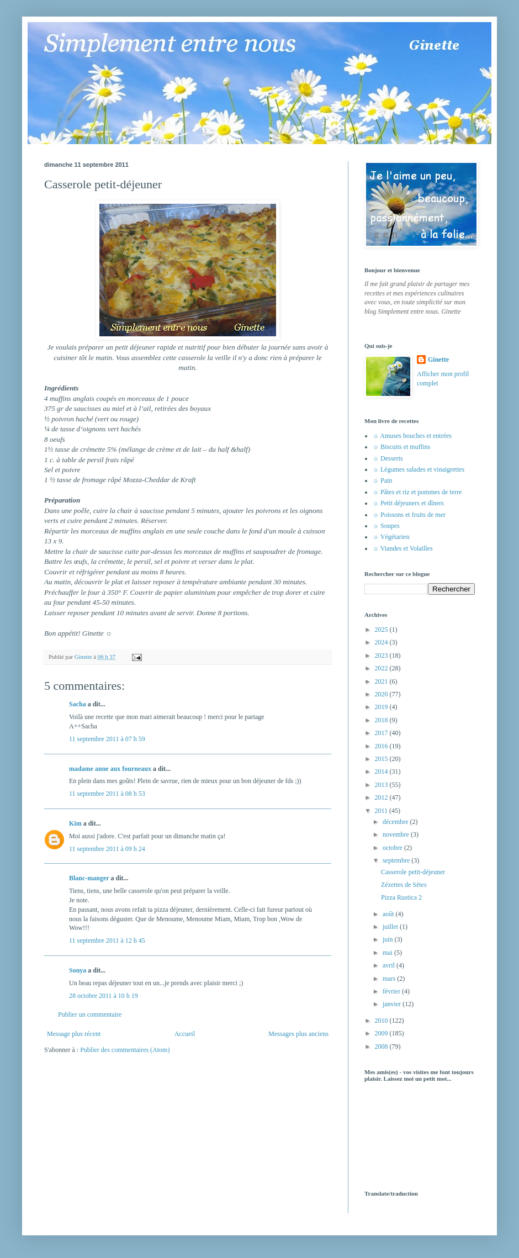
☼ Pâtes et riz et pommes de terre (417, 492)
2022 (382, 668)
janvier (393, 1004)
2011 (382, 811)
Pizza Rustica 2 (401, 897)
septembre (397, 860)
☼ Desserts (388, 458)
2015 (382, 759)
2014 (382, 771)
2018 (382, 720)
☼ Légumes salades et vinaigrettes (418, 469)
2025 (382, 629)
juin (389, 939)
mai (388, 952)
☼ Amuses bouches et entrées (412, 436)
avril (389, 965)
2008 (382, 1046)
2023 (382, 655)
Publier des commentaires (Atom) (125, 1050)
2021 (382, 681)
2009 (382, 1033)
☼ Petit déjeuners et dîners (408, 503)
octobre (393, 848)
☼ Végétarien (391, 537)
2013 (382, 785)
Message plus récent (73, 1034)
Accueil (184, 1034)
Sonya (77, 970)
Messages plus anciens (298, 1034)
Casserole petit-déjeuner (413, 872)
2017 (382, 733)
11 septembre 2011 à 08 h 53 (107, 793)
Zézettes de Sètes (404, 885)
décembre (396, 822)
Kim (75, 823)
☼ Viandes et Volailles (403, 548)
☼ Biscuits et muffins (401, 447)
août (389, 914)
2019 (382, 707)
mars (390, 978)
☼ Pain (382, 480)
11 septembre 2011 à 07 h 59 (107, 739)
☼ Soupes (386, 526)
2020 (382, 694)
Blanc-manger (89, 878)
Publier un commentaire (89, 1014)
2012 (382, 797)
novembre (397, 834)
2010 (382, 1020)
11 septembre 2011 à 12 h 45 (107, 940)
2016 (382, 746)
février (392, 991)
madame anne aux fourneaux (110, 769)
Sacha (77, 704)
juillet (391, 927)
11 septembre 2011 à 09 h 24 (107, 849)
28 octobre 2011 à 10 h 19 (103, 996)
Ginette (438, 359)
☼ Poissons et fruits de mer (409, 515)
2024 (382, 642)
